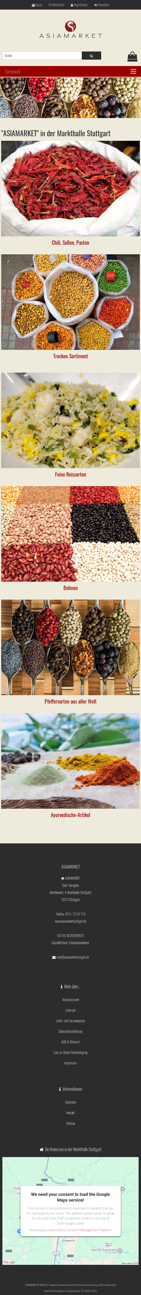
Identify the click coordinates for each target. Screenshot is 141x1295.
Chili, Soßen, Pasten (70, 242)
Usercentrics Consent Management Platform (79, 1230)
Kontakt (71, 1112)
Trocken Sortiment (70, 356)
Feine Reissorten (70, 474)
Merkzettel (56, 4)
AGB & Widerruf (70, 1041)
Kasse (37, 4)
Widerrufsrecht (70, 999)
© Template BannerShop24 (60, 1285)
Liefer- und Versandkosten (70, 1020)
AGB (101, 1285)
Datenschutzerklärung (70, 1031)
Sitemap (70, 1123)
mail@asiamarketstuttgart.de (73, 957)
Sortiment (12, 71)
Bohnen (70, 587)
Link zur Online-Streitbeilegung (71, 1052)
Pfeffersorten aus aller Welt (71, 701)
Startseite (70, 1102)
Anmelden (101, 4)
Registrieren (79, 4)
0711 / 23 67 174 (75, 913)
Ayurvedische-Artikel (70, 814)
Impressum (70, 1062)
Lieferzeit (70, 1010)
